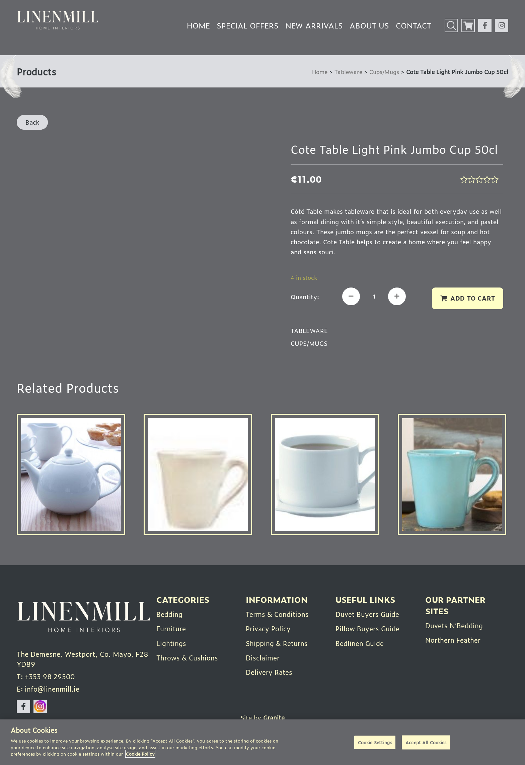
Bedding (169, 614)
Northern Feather (453, 640)
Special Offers (248, 25)
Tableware (348, 71)
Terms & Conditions (278, 614)
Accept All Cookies (425, 742)
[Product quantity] (374, 297)
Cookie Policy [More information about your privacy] (140, 754)
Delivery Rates (269, 671)
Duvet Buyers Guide (367, 614)
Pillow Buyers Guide (367, 628)
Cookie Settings (375, 742)
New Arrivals (314, 25)
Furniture (171, 628)
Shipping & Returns (277, 643)
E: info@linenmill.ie (49, 690)
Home (198, 25)
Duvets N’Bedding (454, 625)
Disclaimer (263, 657)
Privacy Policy (268, 628)
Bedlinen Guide (360, 643)
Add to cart (472, 298)
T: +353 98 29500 (46, 677)
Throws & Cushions (187, 657)
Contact (413, 25)
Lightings (171, 643)
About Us (369, 25)
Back (32, 122)
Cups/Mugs (384, 71)
